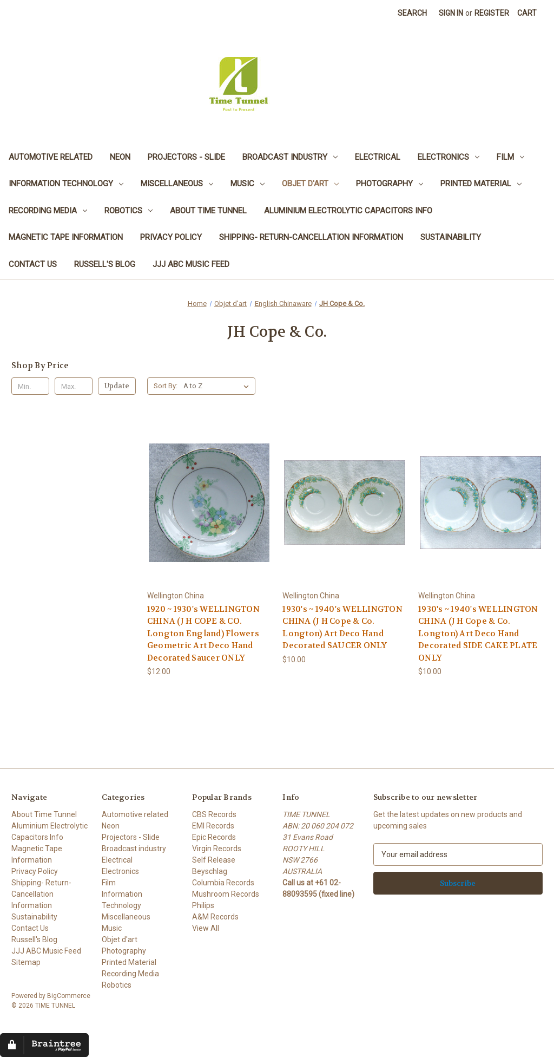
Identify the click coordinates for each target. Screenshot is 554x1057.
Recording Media (48, 211)
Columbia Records (223, 882)
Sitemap (26, 962)
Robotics (128, 211)
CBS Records (214, 814)
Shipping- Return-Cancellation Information (311, 237)
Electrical (377, 157)
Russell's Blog (104, 264)
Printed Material (481, 183)
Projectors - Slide (186, 157)
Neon (120, 157)
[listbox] (218, 386)
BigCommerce (68, 996)
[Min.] (30, 386)
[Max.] (74, 386)
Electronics (448, 157)
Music (247, 183)
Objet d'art (310, 183)
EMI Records (213, 825)
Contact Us (33, 264)
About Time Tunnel (208, 211)
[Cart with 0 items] (527, 13)
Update (116, 385)
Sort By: (165, 386)
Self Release (213, 860)
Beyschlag (209, 871)
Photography (389, 183)
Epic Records (214, 837)
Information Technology (66, 183)
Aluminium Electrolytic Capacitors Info (348, 211)
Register (491, 13)
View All (205, 928)
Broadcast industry (290, 157)
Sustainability (450, 237)
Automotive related (51, 157)
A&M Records (215, 916)
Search (412, 13)
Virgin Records (216, 848)
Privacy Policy (171, 237)
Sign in (451, 13)
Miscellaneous (177, 183)
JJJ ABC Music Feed (191, 264)
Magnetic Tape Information (66, 237)
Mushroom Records (225, 894)
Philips (203, 905)
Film (510, 157)
